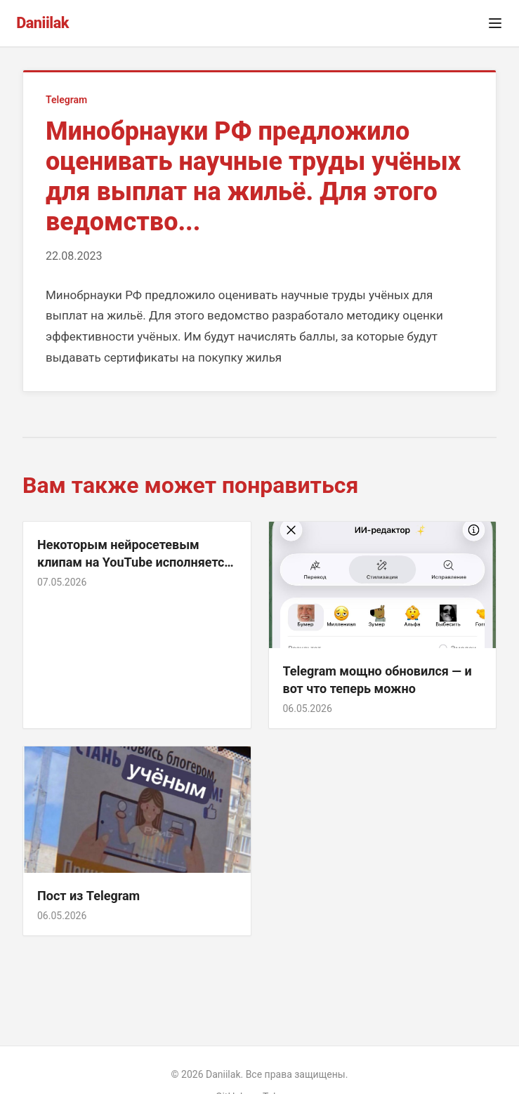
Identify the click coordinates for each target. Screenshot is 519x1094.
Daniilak (42, 23)
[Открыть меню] (495, 23)
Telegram (66, 99)
